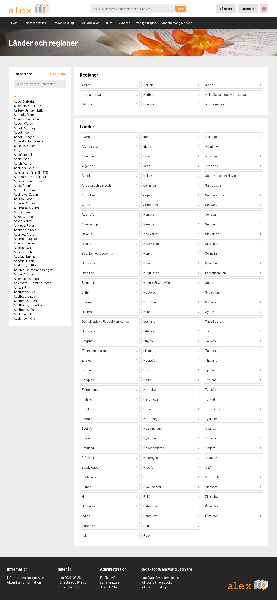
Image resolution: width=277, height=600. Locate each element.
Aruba (86, 205)
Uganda (210, 428)
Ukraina (210, 438)
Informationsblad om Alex (25, 577)
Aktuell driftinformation (24, 582)
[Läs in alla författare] (58, 74)
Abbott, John (23, 132)
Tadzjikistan (214, 321)
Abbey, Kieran (23, 123)
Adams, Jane (23, 247)
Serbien (210, 224)
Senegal (210, 214)
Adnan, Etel (22, 287)
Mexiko (148, 409)
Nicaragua (150, 457)
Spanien (211, 263)
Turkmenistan (215, 409)
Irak (84, 535)
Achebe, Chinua (25, 203)
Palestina (150, 506)
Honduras (88, 506)
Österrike (211, 506)
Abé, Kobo (21, 150)
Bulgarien (88, 282)
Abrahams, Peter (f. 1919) (31, 172)
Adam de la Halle (25, 230)
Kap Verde (150, 234)
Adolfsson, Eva (24, 292)
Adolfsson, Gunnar (27, 301)
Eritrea (87, 360)
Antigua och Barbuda (96, 185)
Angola (87, 175)
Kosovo (149, 292)
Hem (14, 23)
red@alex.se (170, 577)
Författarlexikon (35, 23)
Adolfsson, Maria (25, 309)
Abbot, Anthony (24, 128)
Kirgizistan (151, 273)
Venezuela (212, 477)
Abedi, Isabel (23, 154)
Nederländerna (153, 448)
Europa (148, 104)
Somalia (211, 253)
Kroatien (149, 302)
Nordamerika (214, 104)
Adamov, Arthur (24, 234)
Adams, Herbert (25, 243)
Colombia (88, 302)
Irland (147, 146)
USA (208, 467)
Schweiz (211, 205)
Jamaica (149, 185)
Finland (87, 399)
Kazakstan (151, 243)
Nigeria (148, 467)
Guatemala (89, 477)
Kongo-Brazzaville (156, 282)
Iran (146, 136)
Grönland (88, 457)
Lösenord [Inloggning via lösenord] (247, 8)
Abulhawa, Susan (26, 194)
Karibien (149, 94)
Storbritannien (215, 273)
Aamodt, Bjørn (24, 114)
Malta (147, 380)
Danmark (88, 312)
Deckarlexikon (90, 23)
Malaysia (149, 360)
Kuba (147, 312)
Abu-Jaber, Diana (26, 190)
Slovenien (212, 243)
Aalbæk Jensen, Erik (28, 110)
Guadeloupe (90, 467)
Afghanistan (90, 146)
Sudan (209, 282)
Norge (147, 477)
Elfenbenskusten (94, 350)
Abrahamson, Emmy (28, 181)
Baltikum (88, 104)
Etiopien (88, 380)
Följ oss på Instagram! (156, 587)
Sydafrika (212, 292)
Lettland (149, 321)
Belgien (87, 243)
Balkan (148, 85)
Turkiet (210, 399)
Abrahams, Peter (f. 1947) (31, 177)
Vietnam (211, 487)
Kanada (148, 224)
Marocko (149, 389)
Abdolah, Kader (24, 146)
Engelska (264, 9)
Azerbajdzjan (91, 224)
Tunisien (211, 389)
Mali (146, 370)
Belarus (87, 234)
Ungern (210, 448)
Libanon (149, 331)
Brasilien (88, 273)
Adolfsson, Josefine (28, 305)
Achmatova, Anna (26, 208)
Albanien (88, 156)
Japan (147, 195)
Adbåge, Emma (24, 256)
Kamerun (149, 214)
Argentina (89, 195)
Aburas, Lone (23, 199)
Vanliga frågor (146, 23)
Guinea (86, 487)
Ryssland (211, 166)
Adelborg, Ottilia (25, 265)
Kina (146, 263)
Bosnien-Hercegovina (97, 253)
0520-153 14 (108, 587)
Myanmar (149, 438)
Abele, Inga (21, 159)
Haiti (85, 496)
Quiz (109, 23)
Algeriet (87, 166)
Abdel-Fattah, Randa (28, 141)
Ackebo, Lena (23, 217)
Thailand (211, 360)
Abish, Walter (23, 163)
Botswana (89, 263)
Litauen (148, 350)
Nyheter (124, 23)
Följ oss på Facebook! (156, 582)
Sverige (87, 136)
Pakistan (149, 496)
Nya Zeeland (152, 487)
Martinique (150, 399)
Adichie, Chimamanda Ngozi (33, 270)
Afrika (86, 85)
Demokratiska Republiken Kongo (105, 321)
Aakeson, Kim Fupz (27, 106)
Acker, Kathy (23, 221)
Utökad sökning (63, 23)
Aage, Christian (24, 101)
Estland (87, 370)
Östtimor (211, 516)
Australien (89, 214)
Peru (146, 525)
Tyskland (211, 418)
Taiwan (210, 341)
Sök (180, 8)
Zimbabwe (212, 496)
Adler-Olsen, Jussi (27, 279)
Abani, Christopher (27, 119)
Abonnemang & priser (177, 23)
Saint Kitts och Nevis (220, 175)
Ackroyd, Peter (24, 225)
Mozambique (152, 428)
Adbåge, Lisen (24, 261)
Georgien (88, 428)
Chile (85, 292)
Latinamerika (91, 94)
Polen (147, 535)
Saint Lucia (213, 185)
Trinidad (211, 380)
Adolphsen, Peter (26, 314)
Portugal (211, 136)
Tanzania (211, 350)
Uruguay (211, 457)
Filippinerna (90, 389)
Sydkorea (212, 302)
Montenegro (152, 418)
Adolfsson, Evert (25, 296)
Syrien (209, 312)
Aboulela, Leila (24, 168)
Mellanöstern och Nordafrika (225, 94)
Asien (209, 85)
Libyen (148, 341)
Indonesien (89, 525)
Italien (147, 175)
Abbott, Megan (24, 137)
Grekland (88, 448)
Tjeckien (211, 370)
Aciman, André (24, 212)
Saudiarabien (214, 195)
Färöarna (88, 418)
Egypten (88, 341)
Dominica (88, 331)
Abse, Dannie (23, 185)
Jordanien (150, 205)
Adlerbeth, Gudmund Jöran (32, 283)
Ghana (86, 438)
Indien (86, 516)
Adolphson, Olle (24, 318)
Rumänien (212, 146)
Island (147, 156)
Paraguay (150, 516)
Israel (147, 166)
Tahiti (209, 331)
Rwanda (211, 156)
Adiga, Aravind (24, 274)
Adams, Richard (25, 252)
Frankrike (88, 409)
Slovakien (212, 234)
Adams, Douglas (25, 239)
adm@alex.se (109, 582)
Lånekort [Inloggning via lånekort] (226, 8)
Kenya (147, 253)
